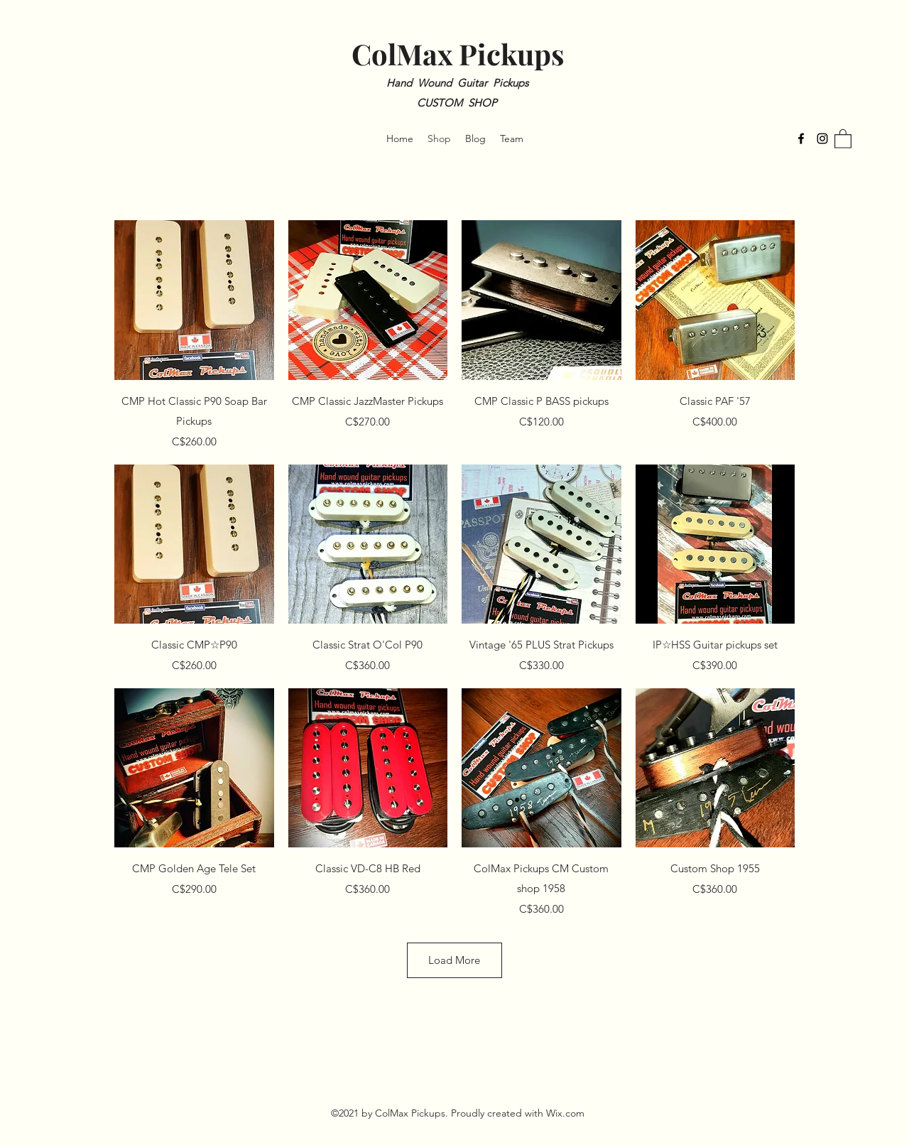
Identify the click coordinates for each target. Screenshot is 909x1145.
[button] (842, 138)
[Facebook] (801, 138)
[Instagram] (822, 138)
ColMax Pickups (458, 53)
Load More (454, 960)
